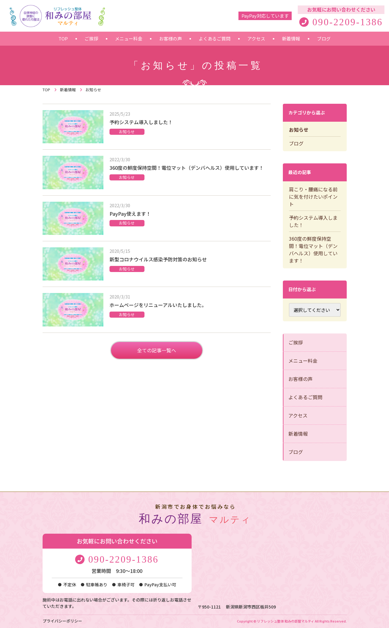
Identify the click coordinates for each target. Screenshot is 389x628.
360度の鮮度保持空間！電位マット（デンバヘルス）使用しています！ (186, 167)
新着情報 (298, 433)
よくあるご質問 (305, 397)
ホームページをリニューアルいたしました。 (158, 305)
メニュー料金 (303, 360)
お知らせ (127, 131)
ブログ (296, 143)
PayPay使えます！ (130, 213)
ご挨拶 (295, 342)
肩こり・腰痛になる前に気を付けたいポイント (313, 197)
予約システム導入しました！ (141, 122)
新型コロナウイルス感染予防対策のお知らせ (158, 259)
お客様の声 (300, 378)
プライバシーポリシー (62, 621)
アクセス (297, 415)
